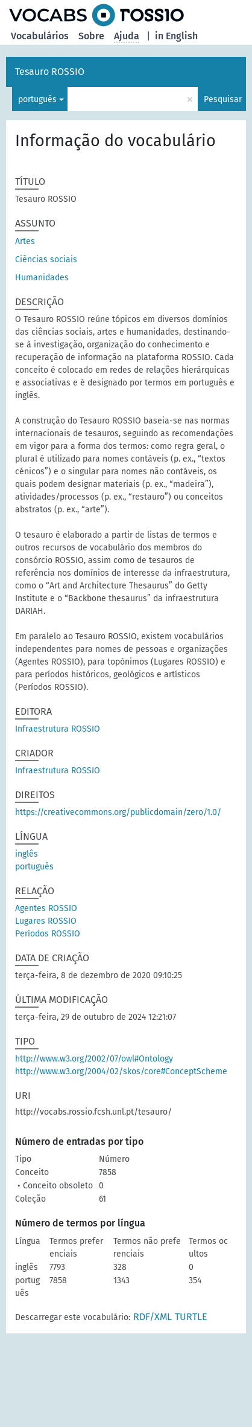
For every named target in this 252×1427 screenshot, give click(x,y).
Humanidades (42, 277)
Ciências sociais (46, 259)
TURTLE (191, 1316)
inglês (26, 854)
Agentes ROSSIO (46, 908)
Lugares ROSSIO (46, 921)
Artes (25, 241)
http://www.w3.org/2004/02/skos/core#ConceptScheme (121, 1071)
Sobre (91, 36)
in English (176, 36)
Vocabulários (40, 36)
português (37, 99)
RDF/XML (152, 1316)
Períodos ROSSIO (47, 934)
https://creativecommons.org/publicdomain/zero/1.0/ (118, 812)
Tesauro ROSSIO (49, 71)
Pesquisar (223, 99)
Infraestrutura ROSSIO (57, 729)
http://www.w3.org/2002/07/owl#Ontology (94, 1059)
